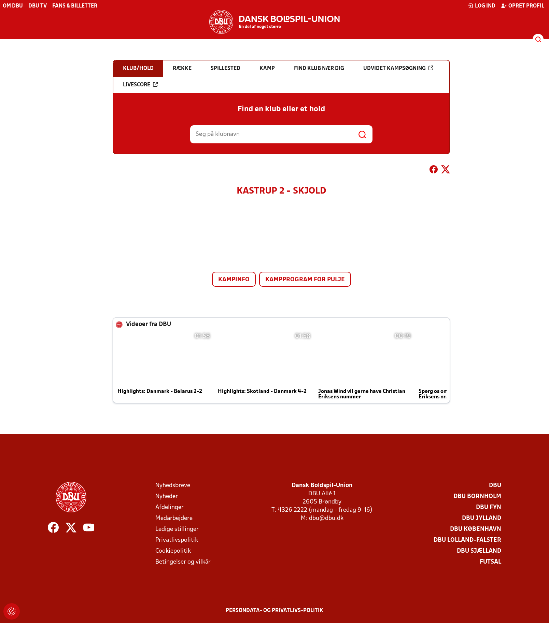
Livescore (140, 84)
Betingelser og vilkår (183, 562)
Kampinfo (234, 280)
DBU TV (37, 6)
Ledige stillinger (177, 529)
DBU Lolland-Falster (467, 540)
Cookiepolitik (173, 551)
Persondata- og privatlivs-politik (274, 610)
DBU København (475, 529)
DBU (495, 486)
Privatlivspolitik (176, 540)
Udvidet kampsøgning (398, 68)
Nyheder (166, 496)
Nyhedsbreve (172, 486)
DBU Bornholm (477, 496)
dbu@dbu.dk (326, 518)
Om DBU (13, 6)
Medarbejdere (174, 518)
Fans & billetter (74, 6)
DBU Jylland (481, 518)
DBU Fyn (488, 507)
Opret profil (522, 6)
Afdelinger (169, 507)
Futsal (490, 562)
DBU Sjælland (479, 551)
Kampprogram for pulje (305, 280)
